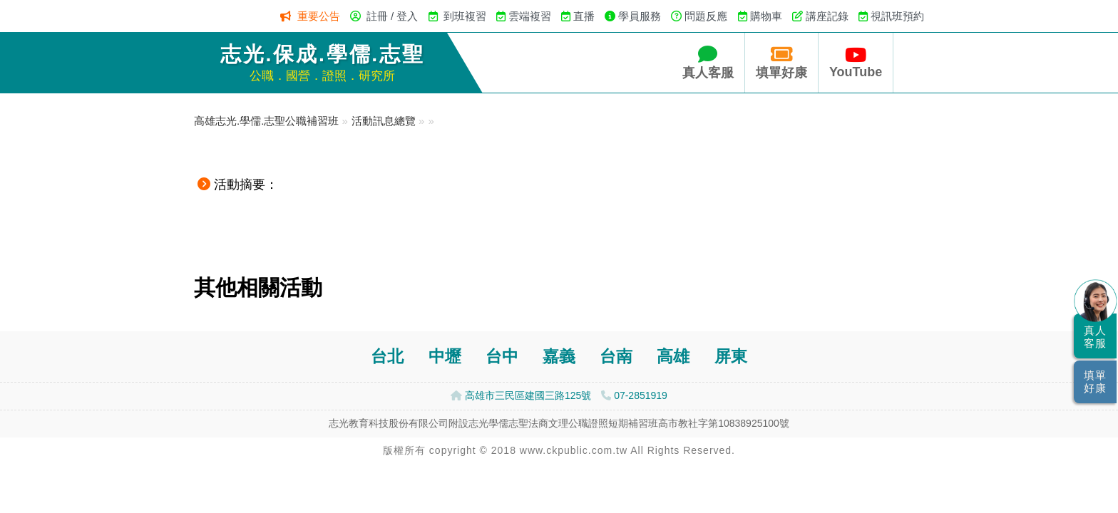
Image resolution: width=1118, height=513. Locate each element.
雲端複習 (529, 16)
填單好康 (781, 62)
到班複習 (464, 16)
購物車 (766, 16)
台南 (616, 357)
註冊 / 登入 (392, 16)
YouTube (855, 62)
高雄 (673, 357)
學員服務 (639, 16)
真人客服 (708, 62)
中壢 (445, 357)
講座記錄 (827, 16)
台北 (387, 357)
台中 (502, 357)
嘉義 (559, 357)
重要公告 (318, 16)
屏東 (730, 357)
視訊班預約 (897, 16)
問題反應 (705, 16)
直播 (584, 16)
